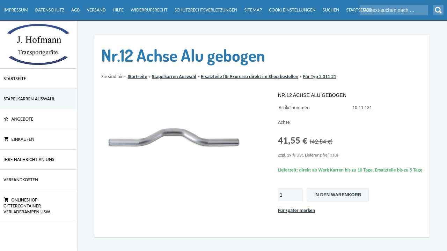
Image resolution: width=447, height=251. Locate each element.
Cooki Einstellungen (292, 10)
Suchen (331, 10)
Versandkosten (20, 180)
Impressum (15, 10)
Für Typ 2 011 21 (319, 76)
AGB (75, 10)
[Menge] (290, 194)
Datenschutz (49, 10)
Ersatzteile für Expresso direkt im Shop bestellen (249, 76)
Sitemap (253, 10)
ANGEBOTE (18, 119)
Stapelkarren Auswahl (29, 99)
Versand (96, 10)
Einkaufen (18, 139)
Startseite (357, 10)
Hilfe (118, 10)
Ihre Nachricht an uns (28, 159)
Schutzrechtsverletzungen (206, 10)
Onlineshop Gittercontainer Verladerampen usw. (27, 206)
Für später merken (296, 210)
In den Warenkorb (337, 194)
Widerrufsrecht (149, 10)
